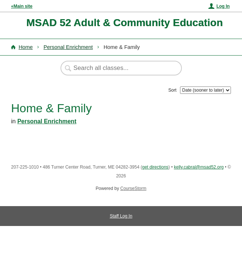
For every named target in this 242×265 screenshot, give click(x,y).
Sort (172, 90)
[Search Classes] (117, 68)
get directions (155, 167)
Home (25, 47)
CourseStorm (133, 188)
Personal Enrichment (68, 47)
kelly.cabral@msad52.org (199, 167)
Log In (223, 6)
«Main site (21, 6)
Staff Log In (121, 216)
